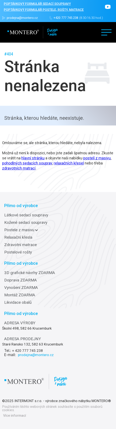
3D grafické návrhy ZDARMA (29, 273)
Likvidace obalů (17, 302)
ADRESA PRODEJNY (22, 339)
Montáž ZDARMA (19, 295)
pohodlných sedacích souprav (27, 163)
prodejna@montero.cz (22, 18)
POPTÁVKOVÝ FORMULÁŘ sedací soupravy (37, 4)
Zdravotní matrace (20, 245)
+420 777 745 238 (65, 18)
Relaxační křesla (18, 237)
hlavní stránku (33, 158)
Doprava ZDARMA (20, 280)
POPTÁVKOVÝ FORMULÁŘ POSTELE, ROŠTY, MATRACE (44, 10)
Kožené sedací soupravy (25, 222)
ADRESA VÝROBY (19, 323)
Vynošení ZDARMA (21, 288)
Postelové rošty (18, 252)
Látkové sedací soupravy (26, 215)
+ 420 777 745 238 (27, 350)
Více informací (14, 415)
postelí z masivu (97, 158)
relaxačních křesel (69, 163)
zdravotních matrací (18, 168)
